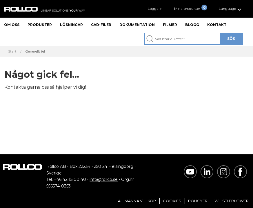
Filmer (170, 25)
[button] (231, 9)
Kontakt (216, 25)
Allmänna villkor (137, 200)
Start (12, 51)
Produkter (40, 25)
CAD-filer (101, 25)
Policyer (198, 200)
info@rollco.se (104, 179)
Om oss (11, 25)
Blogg (192, 25)
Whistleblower (231, 200)
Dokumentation (137, 25)
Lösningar (71, 25)
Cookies (172, 200)
